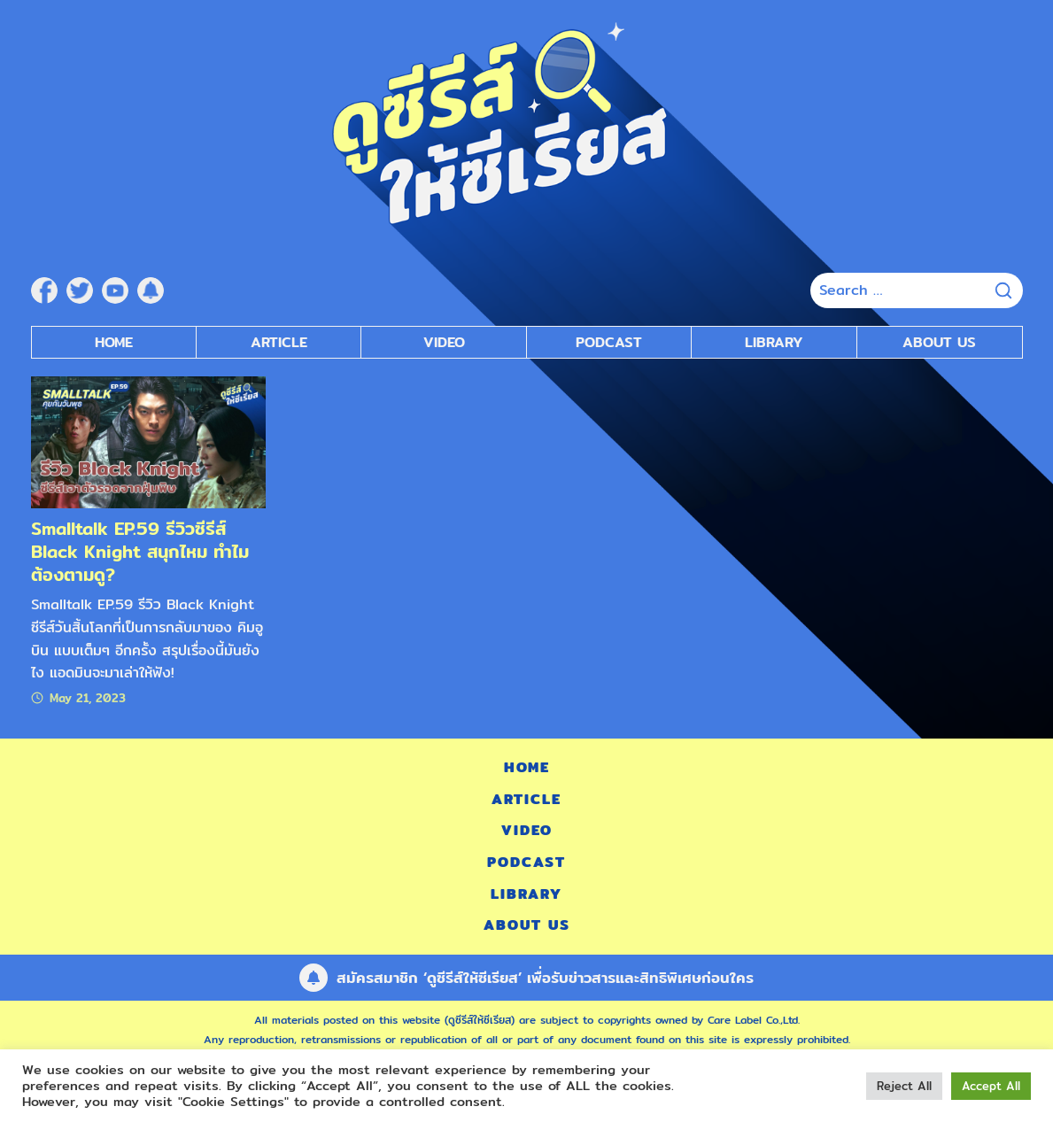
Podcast (526, 862)
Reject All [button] (904, 1086)
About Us (939, 342)
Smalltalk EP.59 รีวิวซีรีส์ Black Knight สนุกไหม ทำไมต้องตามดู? (140, 551)
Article (279, 342)
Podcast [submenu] (609, 342)
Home (114, 342)
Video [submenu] (444, 342)
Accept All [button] (991, 1086)
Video (527, 830)
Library (774, 342)
